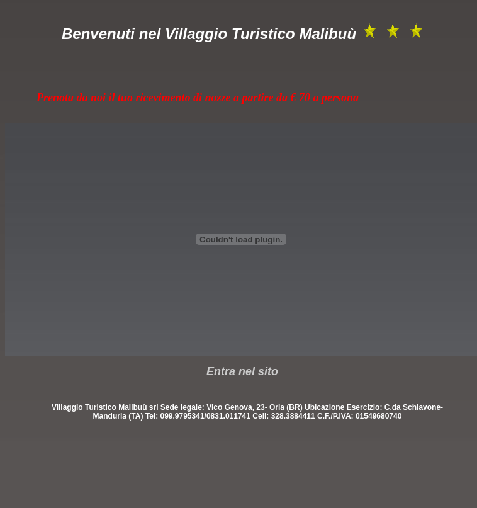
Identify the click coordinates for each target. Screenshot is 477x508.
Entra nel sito (242, 371)
